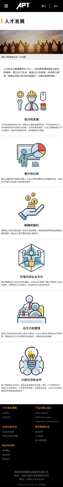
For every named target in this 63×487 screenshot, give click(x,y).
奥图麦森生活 (11, 57)
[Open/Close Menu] (6, 6)
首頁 (3, 57)
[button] (44, 6)
